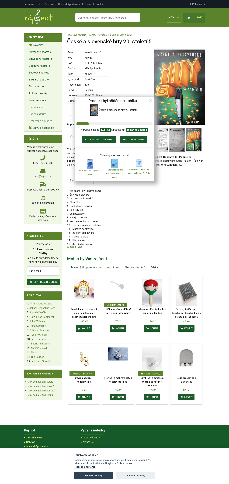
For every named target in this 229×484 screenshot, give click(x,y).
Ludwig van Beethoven (42, 316)
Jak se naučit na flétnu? (41, 395)
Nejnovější (88, 442)
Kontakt (100, 4)
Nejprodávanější (135, 267)
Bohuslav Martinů (39, 330)
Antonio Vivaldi (39, 348)
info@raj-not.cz (43, 176)
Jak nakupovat (32, 4)
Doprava (49, 4)
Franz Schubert (37, 325)
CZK (174, 17)
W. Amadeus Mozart (40, 303)
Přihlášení (197, 4)
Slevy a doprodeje (41, 127)
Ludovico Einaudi (40, 361)
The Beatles (37, 356)
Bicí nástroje (36, 86)
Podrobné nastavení (85, 467)
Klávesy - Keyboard (98, 35)
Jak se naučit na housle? (41, 390)
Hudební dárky (37, 114)
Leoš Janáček (38, 339)
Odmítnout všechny (135, 475)
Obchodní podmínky (69, 4)
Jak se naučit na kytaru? (41, 381)
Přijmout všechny (93, 475)
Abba (34, 352)
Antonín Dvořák (37, 312)
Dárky (154, 267)
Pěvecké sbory (37, 100)
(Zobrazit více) (75, 246)
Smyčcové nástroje (40, 58)
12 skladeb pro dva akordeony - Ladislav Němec (115, 174)
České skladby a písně (121, 35)
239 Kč (199, 17)
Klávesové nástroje (40, 51)
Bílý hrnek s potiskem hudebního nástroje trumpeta (152, 382)
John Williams (37, 321)
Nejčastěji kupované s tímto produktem (95, 267)
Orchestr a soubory (40, 121)
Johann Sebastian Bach (42, 308)
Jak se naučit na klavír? (41, 386)
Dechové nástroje (39, 65)
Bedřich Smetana (40, 343)
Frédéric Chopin (38, 334)
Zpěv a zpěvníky (38, 93)
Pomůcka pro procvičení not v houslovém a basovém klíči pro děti (84, 313)
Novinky (36, 45)
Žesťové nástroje (39, 72)
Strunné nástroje (39, 79)
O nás (88, 4)
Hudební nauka (37, 107)
